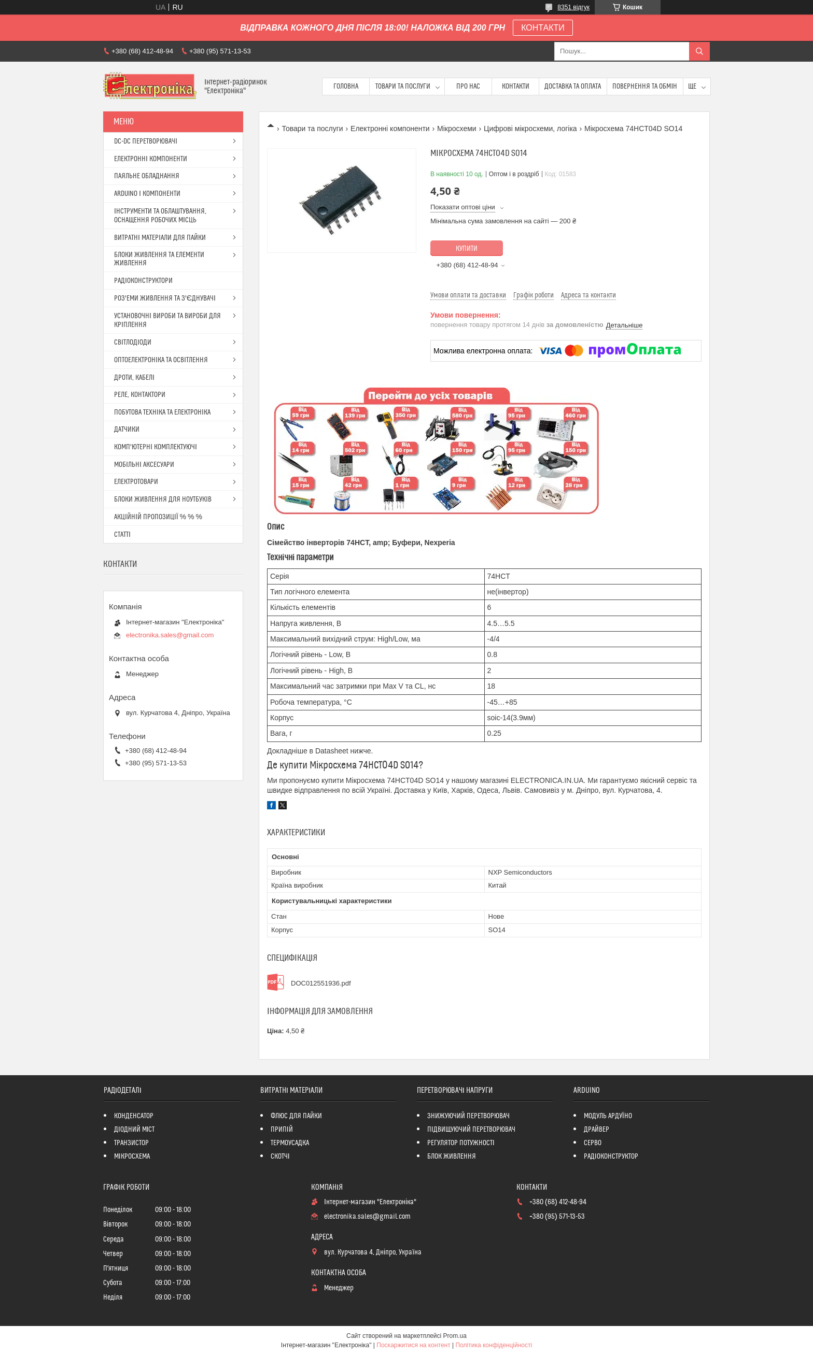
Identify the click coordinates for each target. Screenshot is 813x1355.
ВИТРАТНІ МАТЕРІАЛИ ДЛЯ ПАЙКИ (160, 238)
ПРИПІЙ (282, 1129)
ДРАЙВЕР (596, 1129)
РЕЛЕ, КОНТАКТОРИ (139, 395)
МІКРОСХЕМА (132, 1156)
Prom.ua (455, 1335)
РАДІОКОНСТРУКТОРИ (143, 281)
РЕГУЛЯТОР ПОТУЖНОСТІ (461, 1143)
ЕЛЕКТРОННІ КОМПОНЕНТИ (150, 159)
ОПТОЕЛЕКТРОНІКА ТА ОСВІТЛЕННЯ (161, 360)
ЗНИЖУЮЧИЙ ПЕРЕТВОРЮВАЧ (468, 1116)
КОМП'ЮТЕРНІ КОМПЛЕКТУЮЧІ (155, 447)
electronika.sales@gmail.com (170, 635)
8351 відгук (573, 7)
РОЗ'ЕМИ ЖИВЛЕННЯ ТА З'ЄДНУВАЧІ (165, 298)
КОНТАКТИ (543, 27)
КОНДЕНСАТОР (133, 1116)
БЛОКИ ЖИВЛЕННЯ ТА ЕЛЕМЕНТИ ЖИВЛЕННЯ (159, 259)
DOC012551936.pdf (321, 983)
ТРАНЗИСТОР (131, 1143)
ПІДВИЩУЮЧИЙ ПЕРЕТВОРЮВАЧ (471, 1129)
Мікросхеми (456, 128)
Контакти (515, 86)
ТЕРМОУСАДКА (290, 1143)
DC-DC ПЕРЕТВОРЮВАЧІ (145, 141)
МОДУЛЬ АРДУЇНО (608, 1116)
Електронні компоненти (390, 128)
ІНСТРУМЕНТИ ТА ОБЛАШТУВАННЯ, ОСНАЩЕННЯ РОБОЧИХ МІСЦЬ (160, 215)
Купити (467, 249)
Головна (345, 86)
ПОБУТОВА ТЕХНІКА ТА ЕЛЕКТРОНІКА (162, 412)
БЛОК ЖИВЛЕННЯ (451, 1156)
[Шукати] (699, 51)
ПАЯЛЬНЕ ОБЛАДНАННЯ (146, 176)
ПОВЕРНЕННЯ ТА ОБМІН (644, 86)
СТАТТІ (122, 535)
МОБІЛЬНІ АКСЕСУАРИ (144, 465)
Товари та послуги (402, 86)
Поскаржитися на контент (413, 1345)
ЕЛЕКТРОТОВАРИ (136, 482)
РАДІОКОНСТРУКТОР (611, 1156)
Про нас (468, 86)
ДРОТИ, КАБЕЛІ (134, 378)
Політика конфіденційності (494, 1345)
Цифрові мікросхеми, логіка (530, 128)
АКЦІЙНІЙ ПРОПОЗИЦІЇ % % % (158, 517)
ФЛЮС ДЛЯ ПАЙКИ (296, 1116)
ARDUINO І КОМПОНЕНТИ (147, 194)
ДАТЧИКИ (126, 429)
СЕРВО (592, 1143)
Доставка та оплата (572, 86)
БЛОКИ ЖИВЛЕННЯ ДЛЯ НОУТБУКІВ (163, 499)
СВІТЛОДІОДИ (132, 342)
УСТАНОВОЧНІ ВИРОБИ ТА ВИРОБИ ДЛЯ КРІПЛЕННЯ (167, 320)
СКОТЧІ (280, 1156)
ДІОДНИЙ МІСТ (134, 1129)
